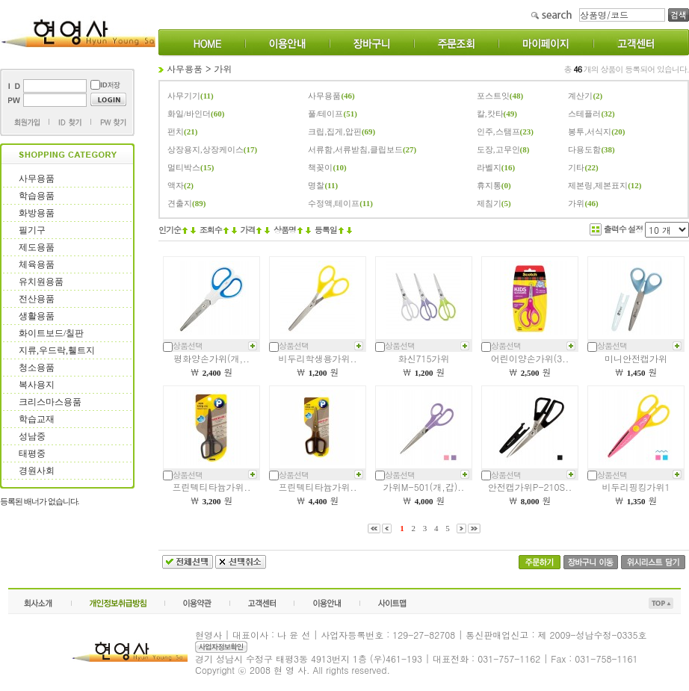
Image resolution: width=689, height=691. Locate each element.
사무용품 (37, 178)
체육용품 (37, 264)
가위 (223, 68)
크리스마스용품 (50, 402)
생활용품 (37, 316)
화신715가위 (424, 358)
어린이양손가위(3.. (530, 358)
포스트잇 (493, 95)
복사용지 (37, 384)
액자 (175, 185)
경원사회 (37, 470)
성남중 (32, 436)
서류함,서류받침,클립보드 (355, 149)
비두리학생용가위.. (318, 358)
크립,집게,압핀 (335, 131)
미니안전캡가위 (636, 358)
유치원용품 (41, 281)
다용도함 (584, 149)
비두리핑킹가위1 (636, 486)
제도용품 (37, 247)
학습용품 (37, 195)
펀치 (175, 131)
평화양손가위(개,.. (211, 358)
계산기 (580, 95)
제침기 (489, 203)
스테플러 (584, 113)
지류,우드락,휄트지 (57, 350)
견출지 (179, 203)
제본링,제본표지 (598, 185)
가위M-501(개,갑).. (423, 486)
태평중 (32, 453)
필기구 (32, 230)
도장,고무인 (498, 149)
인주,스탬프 (498, 131)
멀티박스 (183, 167)
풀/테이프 (325, 113)
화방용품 (37, 213)
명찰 (316, 185)
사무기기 (183, 95)
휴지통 (489, 185)
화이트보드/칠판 (51, 333)
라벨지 (489, 167)
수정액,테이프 (333, 203)
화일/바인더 (189, 113)
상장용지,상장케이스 (205, 149)
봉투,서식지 (589, 131)
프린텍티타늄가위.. (212, 486)
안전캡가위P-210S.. (530, 486)
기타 (576, 167)
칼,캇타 (490, 113)
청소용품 (37, 367)
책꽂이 (320, 167)
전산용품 (37, 299)
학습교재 (37, 419)
